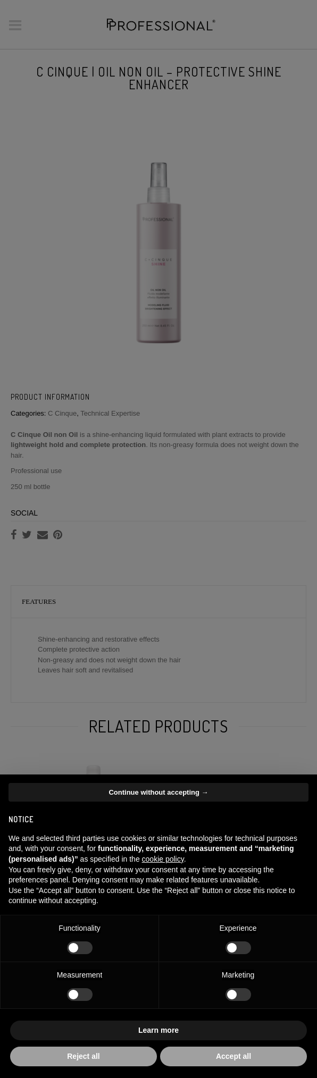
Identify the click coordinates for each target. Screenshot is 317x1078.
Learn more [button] (158, 1030)
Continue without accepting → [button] (158, 792)
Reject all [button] (83, 1056)
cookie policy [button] (163, 859)
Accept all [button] (233, 1056)
